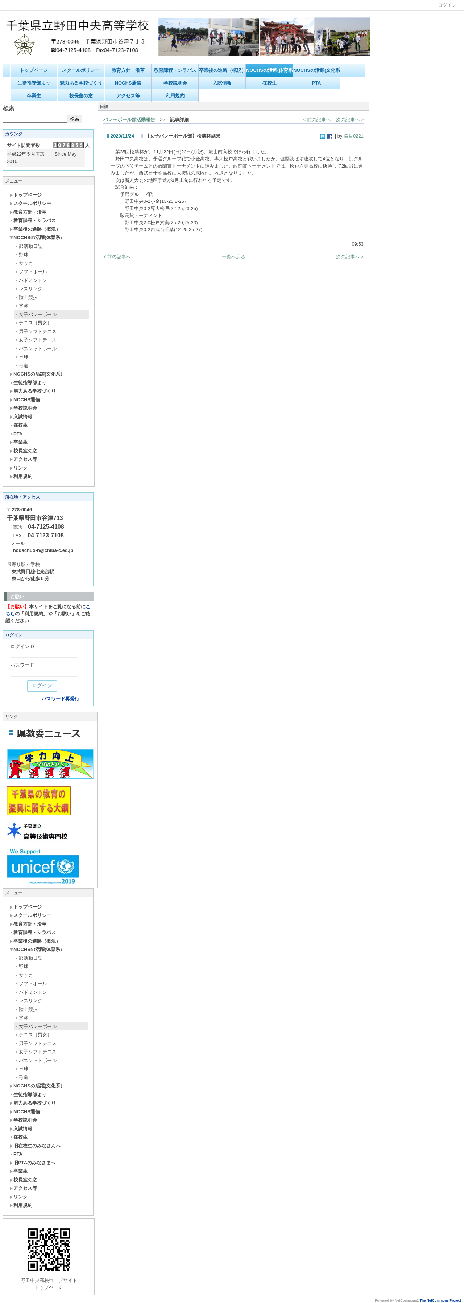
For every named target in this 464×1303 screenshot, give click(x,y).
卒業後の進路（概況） (222, 70)
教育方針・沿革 (128, 70)
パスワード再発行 (60, 698)
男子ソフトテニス (36, 331)
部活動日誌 (28, 246)
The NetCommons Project (440, 1300)
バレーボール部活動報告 (129, 119)
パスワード (22, 665)
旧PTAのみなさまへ (32, 1162)
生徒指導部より (33, 83)
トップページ (34, 70)
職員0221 (354, 136)
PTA (316, 83)
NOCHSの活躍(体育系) (269, 70)
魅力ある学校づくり (81, 83)
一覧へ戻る (233, 256)
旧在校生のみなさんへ (35, 1145)
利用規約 (175, 95)
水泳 (21, 305)
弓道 (21, 365)
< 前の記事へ (317, 119)
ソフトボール (31, 271)
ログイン (447, 5)
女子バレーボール (36, 314)
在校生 (269, 83)
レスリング (28, 288)
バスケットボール (36, 348)
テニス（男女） (33, 322)
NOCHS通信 (128, 83)
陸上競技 (26, 297)
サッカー (26, 263)
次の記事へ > (350, 119)
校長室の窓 (81, 95)
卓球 (21, 357)
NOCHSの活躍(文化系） (316, 70)
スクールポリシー (81, 70)
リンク (18, 468)
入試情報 (222, 83)
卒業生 (34, 95)
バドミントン (31, 280)
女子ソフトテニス (36, 340)
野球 (21, 254)
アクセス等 (128, 95)
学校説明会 (175, 83)
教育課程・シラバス (175, 70)
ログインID (22, 646)
